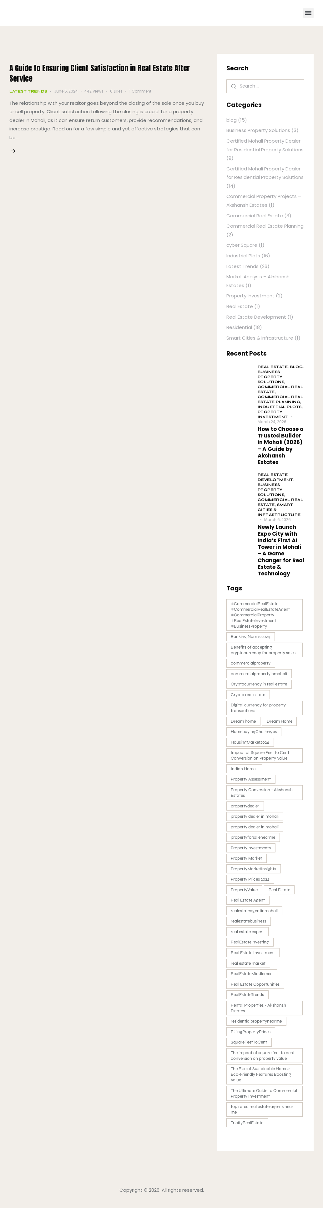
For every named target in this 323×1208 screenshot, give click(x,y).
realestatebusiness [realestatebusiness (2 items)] (249, 925)
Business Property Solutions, (271, 377)
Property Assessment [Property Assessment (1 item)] (251, 781)
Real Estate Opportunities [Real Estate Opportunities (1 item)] (255, 989)
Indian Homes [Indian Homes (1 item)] (244, 770)
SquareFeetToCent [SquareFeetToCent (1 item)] (249, 1047)
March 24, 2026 (272, 421)
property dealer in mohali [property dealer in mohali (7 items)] (255, 818)
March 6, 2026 (277, 519)
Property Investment (250, 295)
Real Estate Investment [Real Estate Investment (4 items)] (253, 957)
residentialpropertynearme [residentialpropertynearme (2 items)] (256, 1026)
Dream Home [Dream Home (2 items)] (281, 722)
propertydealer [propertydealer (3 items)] (245, 808)
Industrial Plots (243, 255)
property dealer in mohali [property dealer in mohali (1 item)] (255, 829)
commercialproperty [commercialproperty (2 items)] (251, 663)
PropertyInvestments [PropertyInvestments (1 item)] (251, 850)
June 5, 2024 (66, 91)
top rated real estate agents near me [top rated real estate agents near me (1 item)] (262, 1115)
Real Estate (239, 306)
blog (231, 120)
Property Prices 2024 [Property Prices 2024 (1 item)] (250, 882)
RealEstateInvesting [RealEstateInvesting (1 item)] (250, 946)
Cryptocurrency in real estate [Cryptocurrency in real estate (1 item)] (259, 685)
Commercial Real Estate (254, 215)
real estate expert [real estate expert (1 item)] (248, 935)
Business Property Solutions (258, 130)
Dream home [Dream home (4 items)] (243, 722)
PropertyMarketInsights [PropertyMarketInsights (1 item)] (254, 872)
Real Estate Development (256, 317)
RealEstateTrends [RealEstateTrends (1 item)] (248, 999)
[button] (308, 13)
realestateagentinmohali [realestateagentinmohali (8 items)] (254, 914)
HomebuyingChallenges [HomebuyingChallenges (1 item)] (254, 733)
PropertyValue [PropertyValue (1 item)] (244, 893)
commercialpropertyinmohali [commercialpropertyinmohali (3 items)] (259, 674)
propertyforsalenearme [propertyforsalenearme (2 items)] (253, 840)
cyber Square (241, 245)
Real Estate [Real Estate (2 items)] (280, 893)
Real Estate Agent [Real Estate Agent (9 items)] (248, 904)
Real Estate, (274, 367)
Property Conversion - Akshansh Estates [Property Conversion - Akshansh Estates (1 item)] (262, 794)
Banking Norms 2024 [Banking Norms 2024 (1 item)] (251, 636)
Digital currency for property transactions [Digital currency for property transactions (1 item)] (258, 709)
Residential (239, 327)
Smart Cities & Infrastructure (259, 338)
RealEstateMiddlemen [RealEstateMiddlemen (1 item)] (252, 978)
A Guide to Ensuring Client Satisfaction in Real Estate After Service (104, 73)
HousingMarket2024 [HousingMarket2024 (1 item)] (250, 743)
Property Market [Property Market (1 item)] (247, 861)
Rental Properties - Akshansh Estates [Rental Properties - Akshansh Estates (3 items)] (259, 1013)
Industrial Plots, (280, 407)
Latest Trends (28, 91)
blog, (297, 367)
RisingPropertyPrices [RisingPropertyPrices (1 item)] (251, 1037)
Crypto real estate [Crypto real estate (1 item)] (248, 695)
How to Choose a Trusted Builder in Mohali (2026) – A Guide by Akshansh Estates (281, 446)
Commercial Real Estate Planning (265, 226)
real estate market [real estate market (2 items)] (248, 967)
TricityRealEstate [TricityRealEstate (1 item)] (247, 1129)
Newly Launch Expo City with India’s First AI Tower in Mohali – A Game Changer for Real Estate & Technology (281, 550)
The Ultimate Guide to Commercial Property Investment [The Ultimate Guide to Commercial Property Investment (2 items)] (264, 1099)
